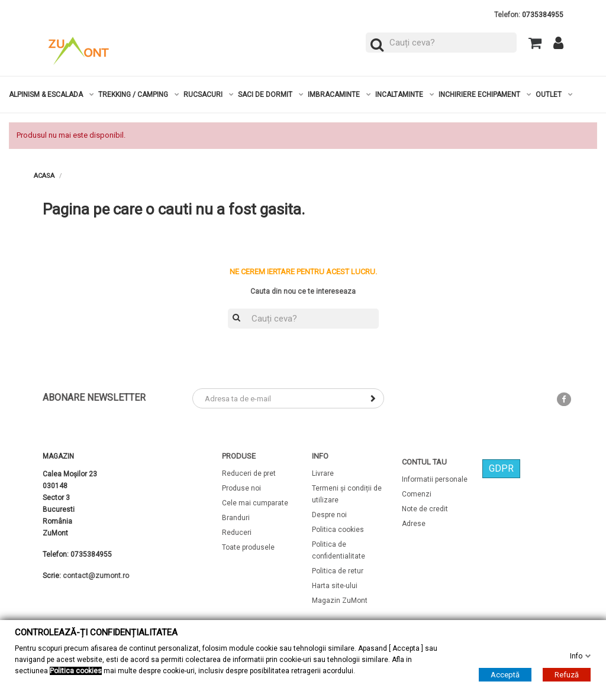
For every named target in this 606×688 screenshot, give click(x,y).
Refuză (567, 674)
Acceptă (505, 674)
